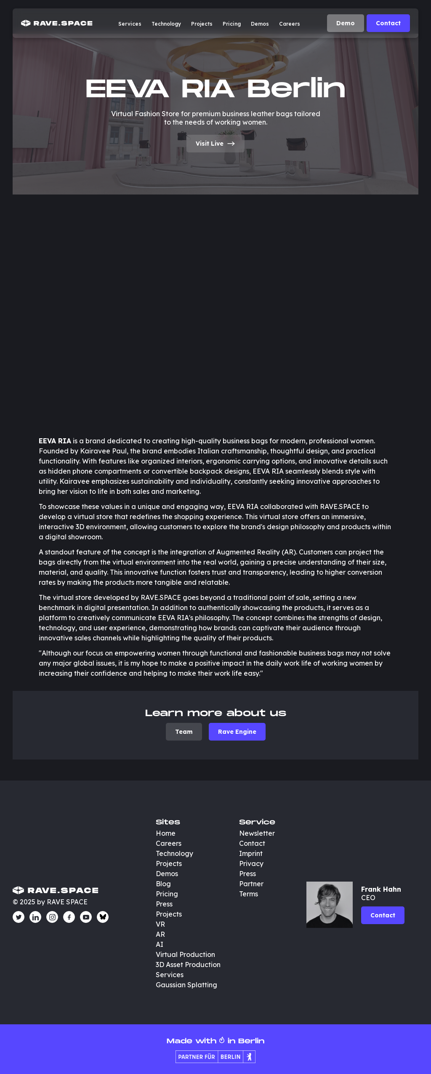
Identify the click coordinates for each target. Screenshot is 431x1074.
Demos (260, 24)
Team (184, 732)
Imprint (251, 853)
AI (159, 944)
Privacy (251, 863)
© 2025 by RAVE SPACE (50, 902)
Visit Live (215, 143)
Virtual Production (185, 954)
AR (160, 934)
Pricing (232, 24)
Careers (289, 24)
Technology (166, 24)
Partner (251, 883)
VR (160, 924)
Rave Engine (237, 732)
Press (164, 904)
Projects (202, 24)
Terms (248, 894)
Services (129, 24)
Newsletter (257, 833)
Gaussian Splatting (186, 985)
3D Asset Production (189, 964)
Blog (163, 883)
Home (166, 833)
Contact (388, 23)
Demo (345, 23)
